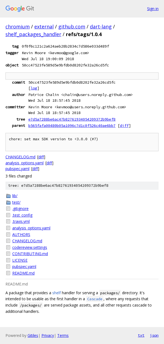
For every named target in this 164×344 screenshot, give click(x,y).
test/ (16, 202)
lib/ (14, 195)
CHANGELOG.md (20, 156)
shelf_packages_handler (33, 34)
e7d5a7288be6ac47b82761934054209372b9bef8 (72, 119)
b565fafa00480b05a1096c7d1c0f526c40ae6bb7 (72, 125)
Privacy (47, 335)
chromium (17, 26)
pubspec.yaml (17, 168)
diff (124, 125)
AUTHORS (21, 234)
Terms (63, 335)
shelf (56, 292)
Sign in (153, 8)
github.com (71, 26)
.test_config (22, 215)
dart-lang (101, 26)
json (154, 335)
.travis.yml (21, 221)
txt (141, 335)
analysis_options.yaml (24, 162)
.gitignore (20, 208)
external (44, 26)
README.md (23, 273)
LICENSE (20, 260)
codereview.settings (29, 247)
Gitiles (33, 335)
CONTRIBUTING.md (30, 253)
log (34, 88)
